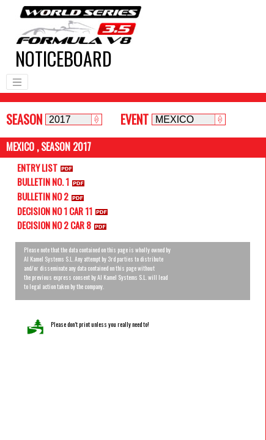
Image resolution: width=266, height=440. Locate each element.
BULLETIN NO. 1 (53, 181)
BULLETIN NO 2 (53, 196)
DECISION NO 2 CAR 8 (64, 225)
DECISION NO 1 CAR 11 (65, 211)
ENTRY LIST (47, 167)
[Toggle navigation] (17, 82)
